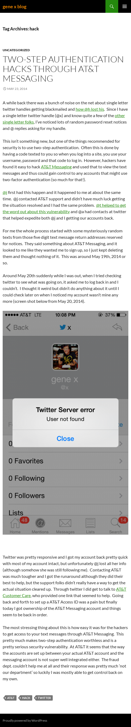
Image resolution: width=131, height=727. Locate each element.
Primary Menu (124, 6)
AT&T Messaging (56, 166)
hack (26, 698)
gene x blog (14, 6)
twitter (44, 698)
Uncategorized (16, 50)
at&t (11, 698)
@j (5, 192)
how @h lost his (90, 109)
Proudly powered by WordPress (25, 720)
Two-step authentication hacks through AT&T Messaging (63, 69)
